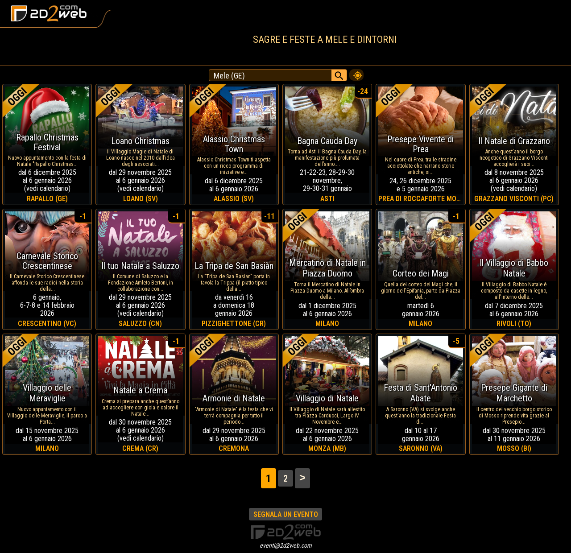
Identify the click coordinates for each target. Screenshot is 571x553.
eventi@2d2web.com (286, 545)
